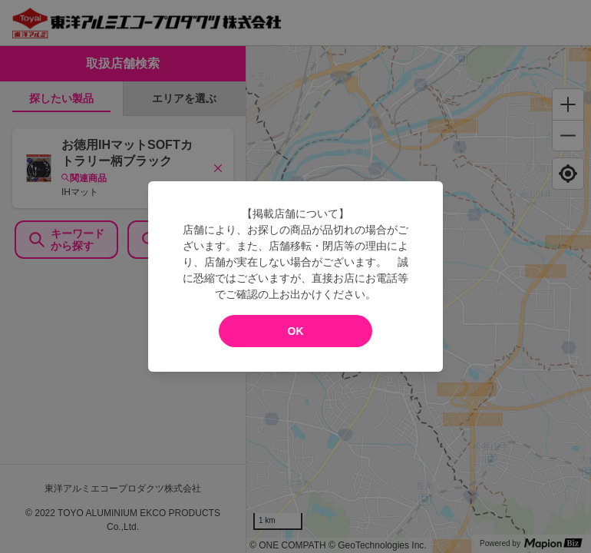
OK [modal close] (296, 331)
